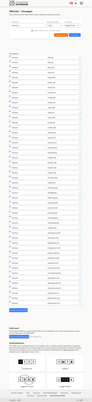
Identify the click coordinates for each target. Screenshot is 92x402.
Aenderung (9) (53, 203)
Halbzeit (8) (52, 158)
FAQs (28, 393)
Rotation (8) (52, 168)
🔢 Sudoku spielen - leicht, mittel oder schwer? (46, 30)
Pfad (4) (50, 62)
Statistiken (30, 396)
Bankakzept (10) (53, 243)
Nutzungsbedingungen (50, 393)
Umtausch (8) (52, 178)
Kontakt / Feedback (17, 393)
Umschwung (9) (53, 223)
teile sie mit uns (69, 350)
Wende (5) (51, 77)
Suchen (74, 35)
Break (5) (51, 67)
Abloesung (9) (53, 198)
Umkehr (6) (52, 128)
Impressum (36, 393)
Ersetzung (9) (52, 213)
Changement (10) (54, 248)
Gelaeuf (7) (52, 138)
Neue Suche (61, 35)
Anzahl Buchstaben (53, 22)
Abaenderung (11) (54, 283)
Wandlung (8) (53, 188)
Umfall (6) (51, 123)
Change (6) (52, 98)
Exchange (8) (52, 153)
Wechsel (15, 57)
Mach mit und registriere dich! (19, 337)
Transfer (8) (52, 173)
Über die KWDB (42, 396)
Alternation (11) (53, 293)
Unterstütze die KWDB (57, 396)
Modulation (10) (53, 258)
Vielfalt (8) (51, 183)
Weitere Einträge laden (18, 310)
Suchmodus (68, 22)
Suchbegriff (14, 22)
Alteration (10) (53, 238)
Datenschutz (64, 393)
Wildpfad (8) (52, 193)
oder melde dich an (35, 337)
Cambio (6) (52, 93)
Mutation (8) (52, 163)
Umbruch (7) (52, 143)
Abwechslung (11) (54, 288)
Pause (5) (51, 72)
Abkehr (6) (51, 83)
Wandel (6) (52, 133)
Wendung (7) (52, 148)
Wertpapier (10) (53, 278)
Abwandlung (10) (54, 233)
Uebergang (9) (53, 218)
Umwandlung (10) (54, 273)
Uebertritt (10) (53, 263)
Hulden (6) (51, 103)
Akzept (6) (51, 88)
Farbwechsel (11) (54, 303)
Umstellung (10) (54, 268)
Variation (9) (52, 228)
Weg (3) (51, 57)
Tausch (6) (51, 108)
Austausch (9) (53, 208)
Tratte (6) (51, 113)
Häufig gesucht (76, 393)
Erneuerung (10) (53, 253)
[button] (81, 3)
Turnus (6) (51, 118)
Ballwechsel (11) (54, 298)
